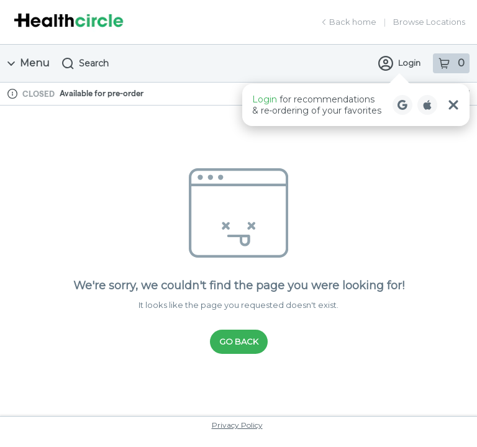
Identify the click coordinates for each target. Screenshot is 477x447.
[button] (356, 105)
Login (399, 63)
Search (85, 64)
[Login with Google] (402, 105)
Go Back (238, 341)
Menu (28, 63)
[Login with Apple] (427, 105)
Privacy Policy (237, 425)
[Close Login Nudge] (453, 105)
